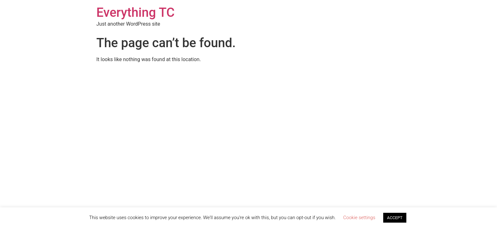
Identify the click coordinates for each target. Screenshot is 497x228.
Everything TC (135, 12)
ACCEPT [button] (395, 217)
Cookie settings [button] (359, 217)
